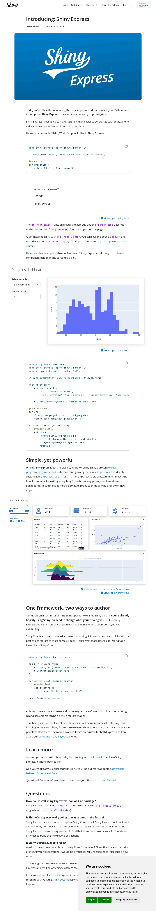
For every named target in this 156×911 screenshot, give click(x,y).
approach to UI (51, 476)
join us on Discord (105, 780)
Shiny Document (62, 879)
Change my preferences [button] (126, 899)
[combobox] (132, 5)
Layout (62, 736)
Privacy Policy (130, 891)
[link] (130, 891)
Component (45, 736)
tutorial (97, 757)
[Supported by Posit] (143, 4)
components (102, 472)
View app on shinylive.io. (115, 217)
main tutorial (105, 727)
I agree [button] (91, 899)
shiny (60, 805)
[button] (93, 5)
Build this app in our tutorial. (105, 589)
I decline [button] (105, 899)
